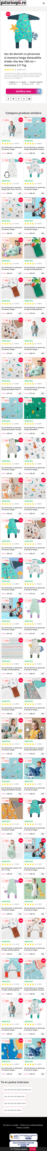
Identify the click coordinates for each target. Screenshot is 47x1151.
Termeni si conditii (11, 1125)
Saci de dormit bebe (12, 1110)
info (20, 153)
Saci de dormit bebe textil (15, 1103)
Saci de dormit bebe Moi (14, 1096)
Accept (33, 1149)
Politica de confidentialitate (31, 1125)
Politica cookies (22, 1127)
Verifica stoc (28, 91)
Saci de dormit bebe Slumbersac (17, 1089)
